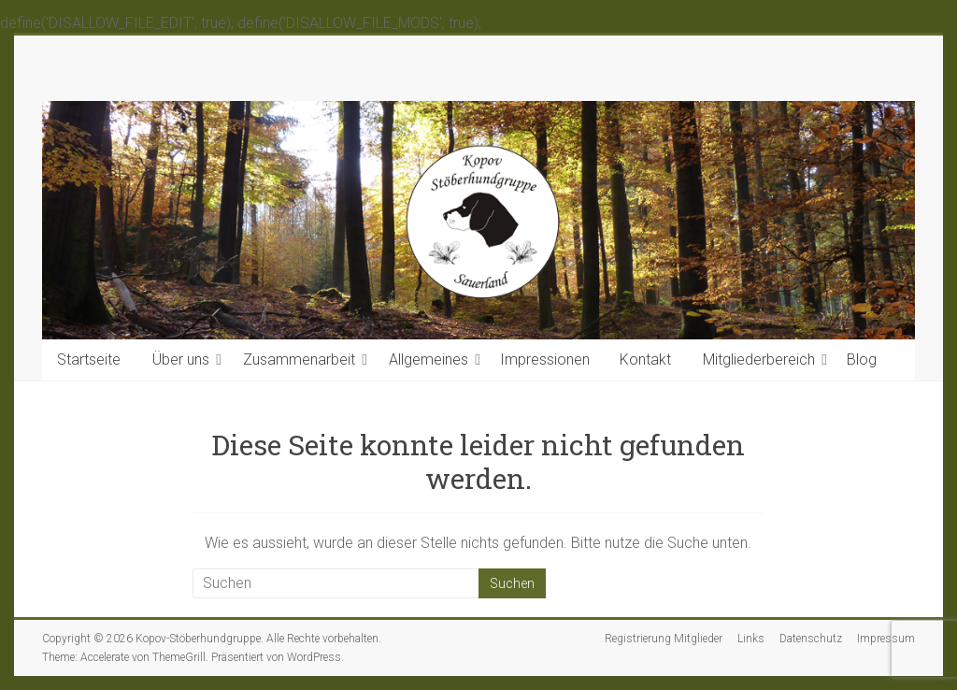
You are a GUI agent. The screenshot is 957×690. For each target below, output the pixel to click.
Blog (862, 359)
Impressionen (545, 359)
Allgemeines (428, 359)
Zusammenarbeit (299, 359)
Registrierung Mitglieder (663, 638)
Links (750, 638)
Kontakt (645, 359)
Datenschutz (810, 638)
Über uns (180, 359)
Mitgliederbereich (759, 359)
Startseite (89, 359)
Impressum (886, 638)
